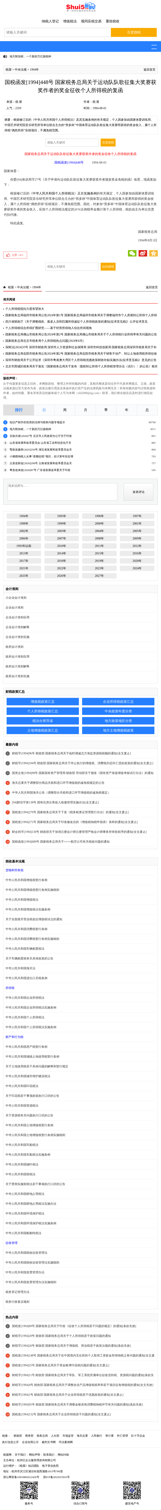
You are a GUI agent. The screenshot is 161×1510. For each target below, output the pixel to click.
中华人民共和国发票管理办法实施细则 (31, 1282)
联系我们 (48, 1454)
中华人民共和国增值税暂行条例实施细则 (32, 889)
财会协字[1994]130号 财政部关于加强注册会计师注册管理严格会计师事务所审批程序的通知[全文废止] (79, 831)
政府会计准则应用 (17, 656)
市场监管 (68, 1435)
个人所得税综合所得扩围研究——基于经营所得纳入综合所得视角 (48, 328)
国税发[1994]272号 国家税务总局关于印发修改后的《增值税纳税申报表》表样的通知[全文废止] (75, 822)
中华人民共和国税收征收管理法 (26, 1252)
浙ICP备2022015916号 (56, 1477)
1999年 (61, 523)
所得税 (10, 988)
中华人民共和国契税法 (20, 1174)
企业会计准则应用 (17, 617)
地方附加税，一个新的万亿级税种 (30, 56)
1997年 (137, 516)
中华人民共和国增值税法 (22, 899)
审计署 (109, 1435)
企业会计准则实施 (17, 637)
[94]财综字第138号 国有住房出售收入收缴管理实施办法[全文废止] (55, 802)
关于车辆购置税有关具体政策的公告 (29, 958)
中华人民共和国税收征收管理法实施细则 (32, 1262)
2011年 (99, 546)
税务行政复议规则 (17, 1301)
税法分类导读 (42, 721)
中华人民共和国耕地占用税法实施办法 (31, 1203)
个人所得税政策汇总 (42, 711)
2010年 (61, 546)
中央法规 (21, 69)
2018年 (61, 560)
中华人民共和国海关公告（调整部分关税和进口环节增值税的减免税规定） (61, 792)
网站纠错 (63, 1454)
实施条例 (90, 193)
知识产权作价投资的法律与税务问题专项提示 (37, 422)
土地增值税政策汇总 (42, 730)
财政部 (18, 1435)
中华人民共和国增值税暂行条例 (26, 880)
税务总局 (42, 1435)
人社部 (55, 1435)
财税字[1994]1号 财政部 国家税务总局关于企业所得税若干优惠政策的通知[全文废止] (69, 1394)
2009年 (137, 538)
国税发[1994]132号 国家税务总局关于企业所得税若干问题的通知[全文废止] (61, 1414)
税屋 (9, 69)
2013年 (23, 553)
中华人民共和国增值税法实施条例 (28, 909)
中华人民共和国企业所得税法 (25, 997)
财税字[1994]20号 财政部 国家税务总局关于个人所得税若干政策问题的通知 (61, 1336)
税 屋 (18, 101)
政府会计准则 (14, 646)
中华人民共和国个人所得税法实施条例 (31, 1027)
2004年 (99, 531)
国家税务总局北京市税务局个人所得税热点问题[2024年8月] (44, 340)
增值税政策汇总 (43, 701)
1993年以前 (23, 546)
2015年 (99, 553)
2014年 (61, 553)
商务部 (29, 1435)
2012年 (137, 546)
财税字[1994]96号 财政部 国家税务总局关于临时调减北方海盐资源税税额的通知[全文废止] (71, 753)
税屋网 (7, 1454)
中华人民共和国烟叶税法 (22, 1164)
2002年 (23, 531)
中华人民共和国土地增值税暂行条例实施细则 (35, 1135)
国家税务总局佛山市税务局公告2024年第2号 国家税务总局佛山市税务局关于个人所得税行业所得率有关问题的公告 (81, 334)
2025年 (23, 575)
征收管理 (11, 1243)
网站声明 (34, 1454)
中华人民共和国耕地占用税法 (25, 1194)
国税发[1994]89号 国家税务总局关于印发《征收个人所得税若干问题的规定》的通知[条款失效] (74, 1326)
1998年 (23, 523)
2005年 (137, 531)
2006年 (23, 538)
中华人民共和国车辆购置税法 (25, 948)
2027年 (99, 575)
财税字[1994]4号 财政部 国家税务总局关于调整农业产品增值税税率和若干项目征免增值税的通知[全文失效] (82, 1385)
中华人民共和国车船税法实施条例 (28, 1154)
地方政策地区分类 (118, 721)
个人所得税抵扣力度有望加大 (24, 308)
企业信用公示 (30, 1442)
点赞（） (18, 255)
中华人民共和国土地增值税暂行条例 (29, 1125)
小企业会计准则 (16, 597)
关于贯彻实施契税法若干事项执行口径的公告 (35, 1184)
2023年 (99, 568)
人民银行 (96, 1435)
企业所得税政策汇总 (118, 701)
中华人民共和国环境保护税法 (25, 1213)
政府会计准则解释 (17, 666)
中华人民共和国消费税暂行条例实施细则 (32, 938)
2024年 (137, 568)
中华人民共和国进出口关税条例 (26, 978)
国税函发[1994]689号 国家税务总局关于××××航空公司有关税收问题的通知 (60, 841)
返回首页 (149, 69)
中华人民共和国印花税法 (22, 1086)
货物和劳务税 (14, 870)
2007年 (61, 538)
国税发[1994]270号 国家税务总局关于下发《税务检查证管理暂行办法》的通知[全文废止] (70, 812)
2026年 (61, 575)
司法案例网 (66, 1442)
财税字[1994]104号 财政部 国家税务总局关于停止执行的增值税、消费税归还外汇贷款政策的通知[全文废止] (82, 763)
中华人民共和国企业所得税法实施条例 (31, 1007)
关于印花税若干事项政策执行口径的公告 (32, 1095)
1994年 (34, 69)
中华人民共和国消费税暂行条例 (26, 929)
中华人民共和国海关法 (20, 968)
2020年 (137, 560)
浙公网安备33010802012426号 (21, 1477)
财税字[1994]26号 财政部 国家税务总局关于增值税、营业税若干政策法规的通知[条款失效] (71, 1345)
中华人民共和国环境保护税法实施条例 (31, 1223)
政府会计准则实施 (17, 676)
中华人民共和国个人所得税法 (53, 193)
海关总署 (82, 1435)
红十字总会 (138, 1435)
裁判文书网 (49, 1442)
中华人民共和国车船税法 (22, 1144)
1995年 (61, 516)
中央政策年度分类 (118, 711)
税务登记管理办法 (17, 1292)
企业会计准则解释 (17, 627)
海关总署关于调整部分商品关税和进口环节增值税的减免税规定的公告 (58, 782)
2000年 (99, 523)
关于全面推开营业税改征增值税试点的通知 (34, 919)
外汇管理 (122, 1435)
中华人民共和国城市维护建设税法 (28, 1076)
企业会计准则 (14, 607)
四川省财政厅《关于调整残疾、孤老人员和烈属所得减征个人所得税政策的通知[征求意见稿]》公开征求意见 (76, 321)
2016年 (137, 553)
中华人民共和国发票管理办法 (25, 1272)
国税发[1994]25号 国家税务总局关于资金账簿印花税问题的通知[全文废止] (60, 1365)
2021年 (23, 568)
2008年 (99, 538)
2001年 (137, 523)
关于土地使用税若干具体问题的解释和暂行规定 (37, 1066)
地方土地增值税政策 (118, 730)
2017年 (23, 560)
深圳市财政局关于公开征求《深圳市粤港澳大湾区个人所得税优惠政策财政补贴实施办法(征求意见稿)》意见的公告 (81, 360)
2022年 (61, 568)
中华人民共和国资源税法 (22, 1105)
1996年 (99, 516)
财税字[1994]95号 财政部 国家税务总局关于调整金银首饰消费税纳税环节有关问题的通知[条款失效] (77, 1404)
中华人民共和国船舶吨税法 (23, 1233)
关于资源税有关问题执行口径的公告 (29, 1115)
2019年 (99, 560)
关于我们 (20, 1454)
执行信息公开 (10, 1442)
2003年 (61, 531)
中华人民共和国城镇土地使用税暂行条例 (32, 1056)
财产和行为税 (14, 1037)
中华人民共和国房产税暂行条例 (26, 1046)
